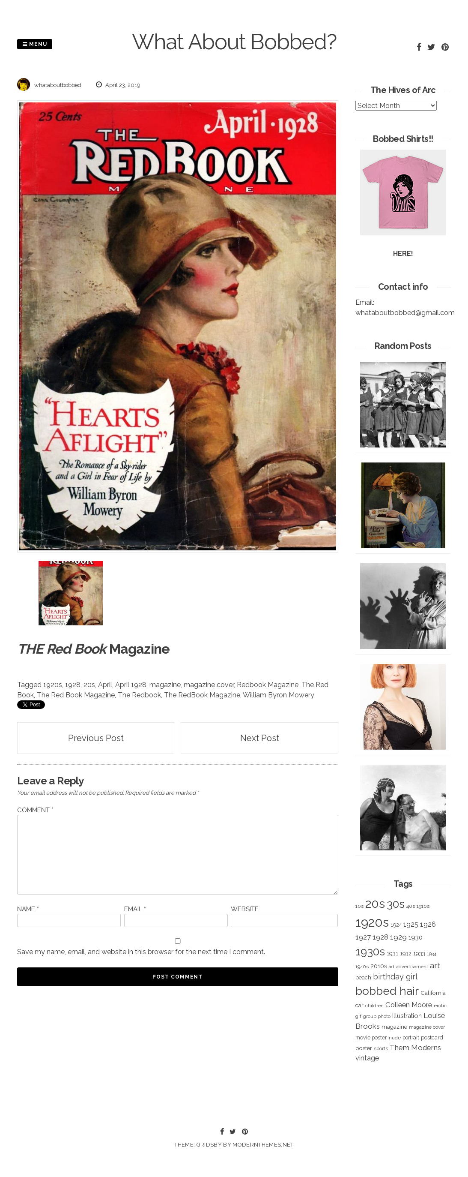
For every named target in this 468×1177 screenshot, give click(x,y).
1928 (72, 685)
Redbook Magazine (267, 685)
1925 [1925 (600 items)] (410, 924)
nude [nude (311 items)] (395, 1038)
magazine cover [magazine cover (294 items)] (427, 1027)
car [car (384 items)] (359, 1005)
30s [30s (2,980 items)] (396, 904)
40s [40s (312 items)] (410, 906)
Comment (35, 810)
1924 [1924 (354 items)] (396, 925)
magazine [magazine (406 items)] (394, 1026)
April (105, 685)
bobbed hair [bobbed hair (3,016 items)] (387, 991)
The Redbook (139, 695)
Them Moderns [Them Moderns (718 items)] (415, 1047)
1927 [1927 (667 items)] (363, 937)
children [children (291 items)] (374, 1006)
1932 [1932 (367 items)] (405, 953)
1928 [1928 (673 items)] (380, 937)
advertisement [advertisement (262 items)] (412, 966)
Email (135, 909)
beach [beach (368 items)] (363, 977)
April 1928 (130, 685)
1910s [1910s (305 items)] (423, 906)
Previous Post (96, 738)
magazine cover (209, 685)
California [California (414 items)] (433, 992)
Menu (35, 44)
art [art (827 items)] (435, 965)
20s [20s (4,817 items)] (375, 903)
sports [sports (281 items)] (381, 1048)
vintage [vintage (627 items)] (367, 1058)
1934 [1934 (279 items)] (431, 954)
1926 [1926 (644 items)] (428, 924)
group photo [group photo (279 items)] (376, 1016)
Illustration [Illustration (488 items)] (407, 1015)
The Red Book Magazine (76, 695)
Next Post (259, 738)
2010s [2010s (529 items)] (378, 966)
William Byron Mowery (278, 695)
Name (28, 909)
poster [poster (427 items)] (363, 1048)
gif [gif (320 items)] (358, 1016)
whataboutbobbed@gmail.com (405, 313)
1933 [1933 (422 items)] (419, 953)
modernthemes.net (263, 1144)
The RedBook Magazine (202, 695)
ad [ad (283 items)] (391, 967)
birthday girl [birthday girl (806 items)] (395, 976)
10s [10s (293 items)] (359, 906)
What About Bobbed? (234, 41)
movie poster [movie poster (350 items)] (371, 1037)
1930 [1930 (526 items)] (415, 937)
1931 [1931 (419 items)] (392, 953)
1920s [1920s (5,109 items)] (372, 922)
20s (89, 685)
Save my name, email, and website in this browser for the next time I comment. (141, 952)
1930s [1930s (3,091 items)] (370, 951)
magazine (165, 685)
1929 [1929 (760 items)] (398, 937)
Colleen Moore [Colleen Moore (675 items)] (408, 1004)
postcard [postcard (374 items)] (432, 1037)
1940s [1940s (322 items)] (362, 967)
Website (245, 909)
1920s (52, 685)
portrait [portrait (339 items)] (410, 1037)
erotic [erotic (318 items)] (440, 1006)
